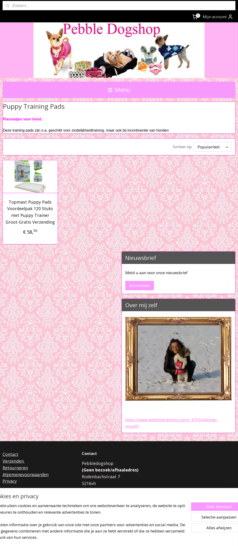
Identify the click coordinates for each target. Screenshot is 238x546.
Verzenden (14, 461)
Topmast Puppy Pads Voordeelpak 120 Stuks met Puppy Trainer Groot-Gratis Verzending (30, 212)
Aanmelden (139, 285)
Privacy (10, 481)
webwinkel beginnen (130, 537)
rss (112, 537)
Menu (119, 90)
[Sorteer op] (212, 146)
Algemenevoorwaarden (26, 474)
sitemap (103, 537)
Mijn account (218, 17)
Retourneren (15, 468)
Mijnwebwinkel (170, 537)
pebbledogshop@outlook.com (125, 497)
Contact (10, 454)
